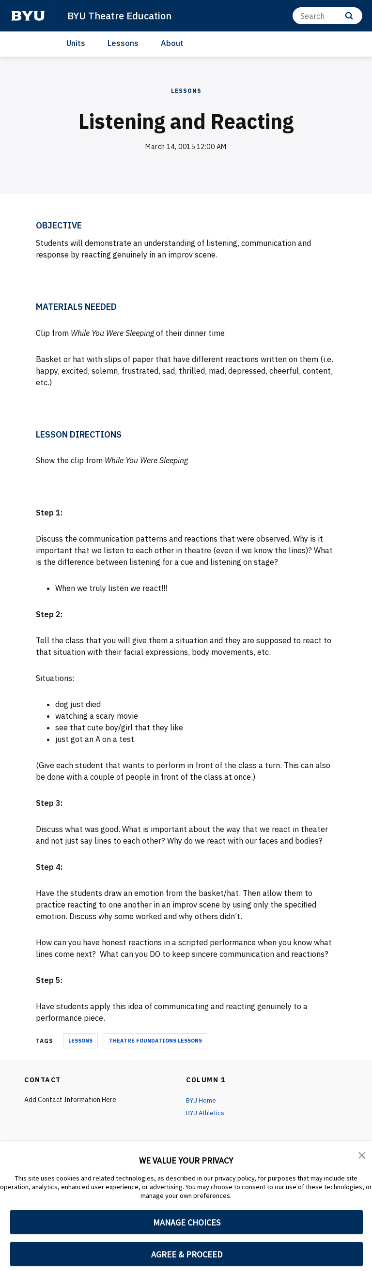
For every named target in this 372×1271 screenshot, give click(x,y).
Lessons (123, 43)
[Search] (327, 15)
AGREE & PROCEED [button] (186, 1254)
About (172, 43)
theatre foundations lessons (155, 1040)
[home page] (28, 16)
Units (75, 43)
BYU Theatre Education (123, 15)
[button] (362, 1155)
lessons (80, 1040)
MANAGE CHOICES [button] (186, 1222)
